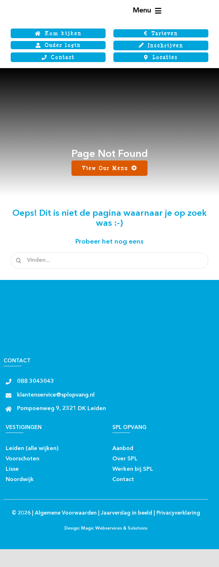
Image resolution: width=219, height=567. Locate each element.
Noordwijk (20, 479)
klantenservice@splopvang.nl (56, 395)
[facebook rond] (64, 446)
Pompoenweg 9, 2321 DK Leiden (61, 409)
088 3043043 (35, 381)
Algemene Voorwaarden (66, 513)
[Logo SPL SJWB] (41, 2)
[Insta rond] (77, 446)
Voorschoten (22, 459)
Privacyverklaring (178, 513)
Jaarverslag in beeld (126, 513)
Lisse (12, 469)
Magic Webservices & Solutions (114, 528)
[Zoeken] (19, 260)
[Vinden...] (109, 260)
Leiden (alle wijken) (32, 448)
